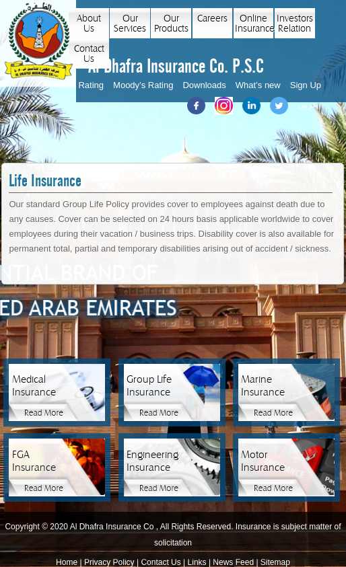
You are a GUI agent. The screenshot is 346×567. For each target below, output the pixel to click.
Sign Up (305, 85)
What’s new (258, 85)
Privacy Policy (109, 562)
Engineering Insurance (150, 461)
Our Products (171, 23)
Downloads (204, 85)
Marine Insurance (263, 386)
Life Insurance (45, 181)
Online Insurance (254, 23)
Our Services (130, 23)
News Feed (233, 562)
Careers (212, 18)
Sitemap (275, 562)
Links (197, 562)
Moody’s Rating (143, 85)
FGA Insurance (34, 461)
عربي (308, 104)
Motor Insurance (263, 461)
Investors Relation (295, 23)
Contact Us (89, 54)
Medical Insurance (34, 386)
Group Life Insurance (149, 386)
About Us (89, 23)
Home (66, 562)
